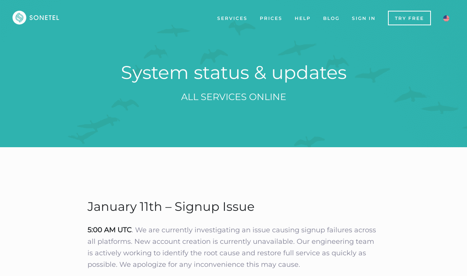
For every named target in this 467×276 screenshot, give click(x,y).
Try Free (409, 18)
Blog (331, 18)
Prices (271, 18)
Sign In (364, 18)
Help (303, 18)
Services (232, 18)
